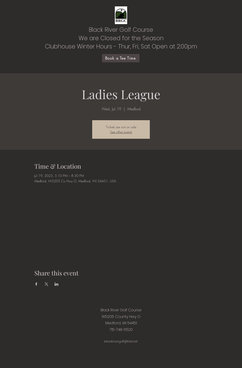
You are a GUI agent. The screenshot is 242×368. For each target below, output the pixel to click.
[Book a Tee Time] (121, 58)
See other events (121, 132)
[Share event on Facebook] (36, 284)
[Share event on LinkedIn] (56, 284)
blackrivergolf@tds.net (121, 341)
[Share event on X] (46, 284)
